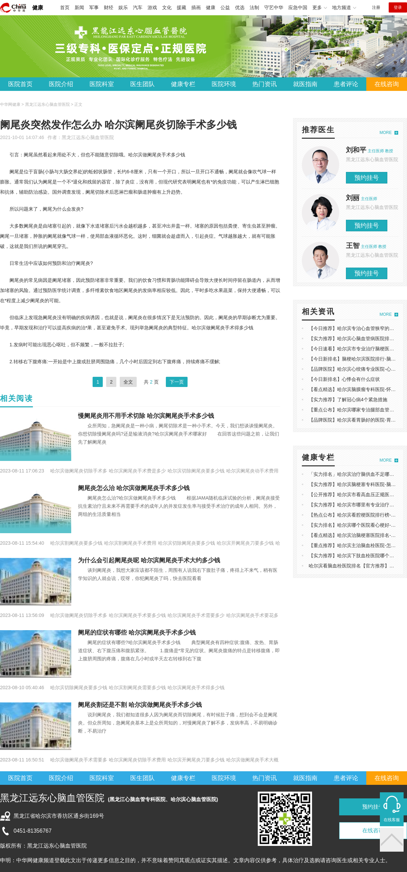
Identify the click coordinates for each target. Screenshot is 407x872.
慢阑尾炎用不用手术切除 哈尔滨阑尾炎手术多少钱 (146, 415)
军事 (94, 7)
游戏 (152, 7)
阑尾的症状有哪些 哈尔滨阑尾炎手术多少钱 (137, 632)
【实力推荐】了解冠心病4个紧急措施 (348, 399)
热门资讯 (264, 84)
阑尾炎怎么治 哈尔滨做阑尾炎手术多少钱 (134, 488)
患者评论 (346, 84)
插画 (196, 7)
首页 (65, 7)
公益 (225, 7)
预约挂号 (366, 177)
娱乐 (123, 7)
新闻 (79, 7)
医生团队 (142, 84)
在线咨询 (386, 84)
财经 (108, 7)
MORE (386, 132)
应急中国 (297, 7)
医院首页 (20, 84)
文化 (167, 7)
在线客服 (392, 819)
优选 (240, 7)
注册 (376, 7)
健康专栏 (183, 84)
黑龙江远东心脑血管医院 (88, 137)
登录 (398, 7)
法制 (254, 7)
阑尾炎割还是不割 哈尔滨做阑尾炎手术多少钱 (140, 704)
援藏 (181, 7)
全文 (128, 382)
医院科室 (102, 84)
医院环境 (224, 84)
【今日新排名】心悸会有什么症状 (344, 379)
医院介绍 (61, 84)
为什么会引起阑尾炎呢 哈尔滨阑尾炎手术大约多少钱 (149, 560)
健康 (37, 8)
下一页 (177, 382)
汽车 (137, 7)
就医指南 (305, 84)
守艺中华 (273, 7)
